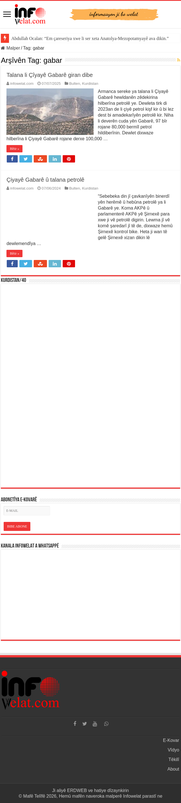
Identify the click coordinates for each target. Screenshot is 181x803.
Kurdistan (90, 83)
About (173, 769)
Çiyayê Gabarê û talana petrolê (45, 180)
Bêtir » (14, 149)
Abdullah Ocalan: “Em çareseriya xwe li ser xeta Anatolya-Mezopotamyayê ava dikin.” (90, 38)
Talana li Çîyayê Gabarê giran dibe (49, 75)
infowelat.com (21, 83)
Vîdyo (173, 750)
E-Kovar (171, 740)
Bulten (74, 83)
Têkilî (173, 759)
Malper (10, 48)
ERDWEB (77, 790)
